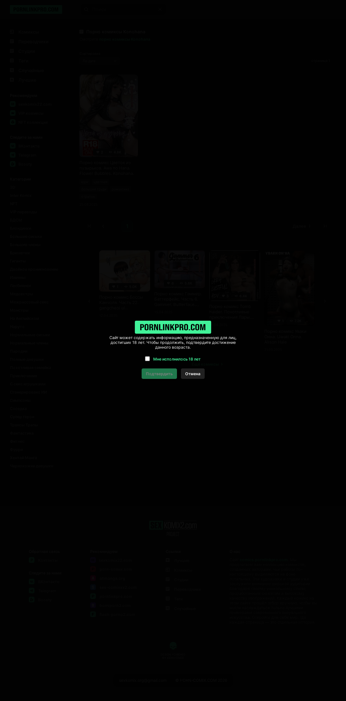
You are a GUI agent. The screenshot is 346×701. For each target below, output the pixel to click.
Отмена (192, 373)
